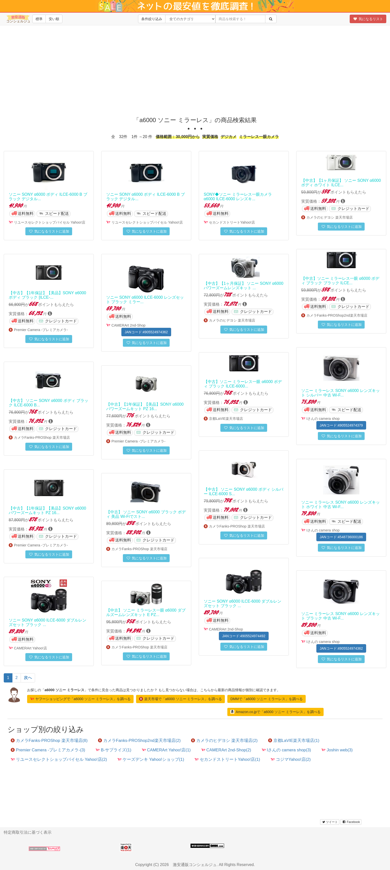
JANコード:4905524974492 (243, 636)
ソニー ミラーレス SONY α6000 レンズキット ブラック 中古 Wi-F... (340, 616)
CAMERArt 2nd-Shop (128, 325)
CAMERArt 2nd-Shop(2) (226, 750)
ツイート (330, 822)
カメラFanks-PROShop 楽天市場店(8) (49, 740)
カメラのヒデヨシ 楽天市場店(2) (224, 740)
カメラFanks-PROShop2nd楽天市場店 (336, 315)
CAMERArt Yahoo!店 (30, 648)
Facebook (351, 822)
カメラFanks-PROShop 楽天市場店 (42, 437)
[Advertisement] (195, 74)
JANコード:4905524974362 (146, 332)
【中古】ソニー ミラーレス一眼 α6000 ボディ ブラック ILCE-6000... (243, 384)
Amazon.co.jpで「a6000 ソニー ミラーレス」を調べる (275, 712)
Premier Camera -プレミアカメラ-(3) (48, 750)
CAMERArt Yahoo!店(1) (166, 750)
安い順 (54, 19)
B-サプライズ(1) (113, 750)
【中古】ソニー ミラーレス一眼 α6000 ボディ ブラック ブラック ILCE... (340, 280)
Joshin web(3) (336, 750)
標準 (39, 19)
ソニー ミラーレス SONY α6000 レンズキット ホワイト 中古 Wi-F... (340, 504)
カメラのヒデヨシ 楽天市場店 (329, 217)
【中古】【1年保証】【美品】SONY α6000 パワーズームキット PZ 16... (145, 406)
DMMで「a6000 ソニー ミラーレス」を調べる (266, 699)
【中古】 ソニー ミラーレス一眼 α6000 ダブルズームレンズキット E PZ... (146, 612)
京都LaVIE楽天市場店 (226, 419)
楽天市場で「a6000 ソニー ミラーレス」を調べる (180, 699)
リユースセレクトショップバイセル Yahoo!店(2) (59, 759)
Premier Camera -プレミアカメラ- (41, 330)
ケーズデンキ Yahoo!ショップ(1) (150, 759)
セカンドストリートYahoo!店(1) (227, 759)
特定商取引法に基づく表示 (27, 832)
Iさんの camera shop (323, 419)
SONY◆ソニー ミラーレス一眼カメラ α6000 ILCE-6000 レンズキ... (238, 196)
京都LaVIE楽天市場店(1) (293, 740)
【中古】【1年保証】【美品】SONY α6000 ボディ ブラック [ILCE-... (47, 295)
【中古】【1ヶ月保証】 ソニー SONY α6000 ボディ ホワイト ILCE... (341, 182)
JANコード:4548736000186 (341, 537)
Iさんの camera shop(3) (286, 750)
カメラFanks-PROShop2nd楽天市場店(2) (139, 740)
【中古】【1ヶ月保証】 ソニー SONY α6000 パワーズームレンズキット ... (243, 285)
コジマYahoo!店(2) (291, 759)
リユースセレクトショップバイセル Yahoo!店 (49, 222)
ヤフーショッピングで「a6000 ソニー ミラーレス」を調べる (80, 699)
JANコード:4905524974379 (341, 425)
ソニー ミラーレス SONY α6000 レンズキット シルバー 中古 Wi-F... (340, 392)
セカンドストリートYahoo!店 (232, 222)
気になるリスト (368, 19)
